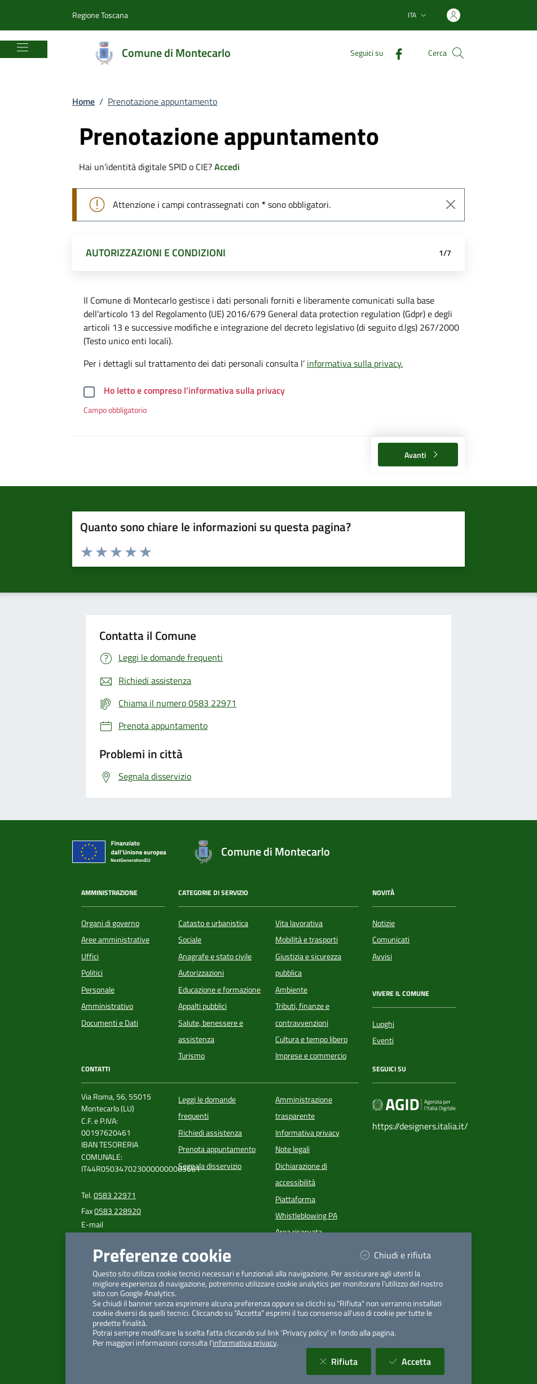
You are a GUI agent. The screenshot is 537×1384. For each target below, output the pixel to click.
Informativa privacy (307, 1133)
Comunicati (391, 939)
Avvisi (382, 956)
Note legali (292, 1149)
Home (83, 101)
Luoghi (383, 1024)
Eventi (383, 1040)
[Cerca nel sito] (458, 53)
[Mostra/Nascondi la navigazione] (22, 47)
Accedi (227, 166)
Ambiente (291, 990)
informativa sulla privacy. (355, 363)
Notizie (383, 923)
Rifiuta (345, 1361)
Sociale (189, 939)
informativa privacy (245, 1343)
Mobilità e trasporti (306, 939)
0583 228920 (117, 1211)
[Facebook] (394, 53)
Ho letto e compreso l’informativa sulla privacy (194, 390)
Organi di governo (110, 923)
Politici (92, 973)
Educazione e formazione (219, 990)
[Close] (450, 204)
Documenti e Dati (109, 1023)
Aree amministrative (115, 939)
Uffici (90, 956)
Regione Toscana (100, 15)
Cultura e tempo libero (311, 1039)
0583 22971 (115, 1195)
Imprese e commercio (310, 1055)
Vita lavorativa (299, 923)
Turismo (191, 1055)
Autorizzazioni (201, 973)
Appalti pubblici (202, 1006)
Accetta (416, 1361)
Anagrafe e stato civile (215, 956)
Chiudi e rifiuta (402, 1255)
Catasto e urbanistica (213, 923)
